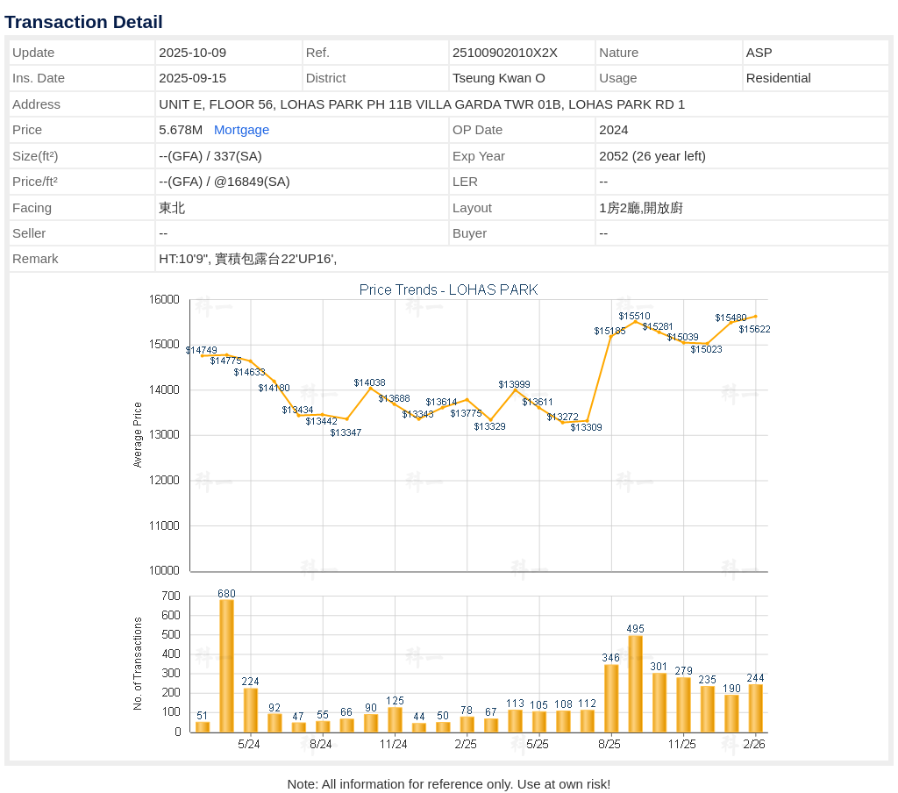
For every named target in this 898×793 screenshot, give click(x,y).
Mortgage (241, 129)
